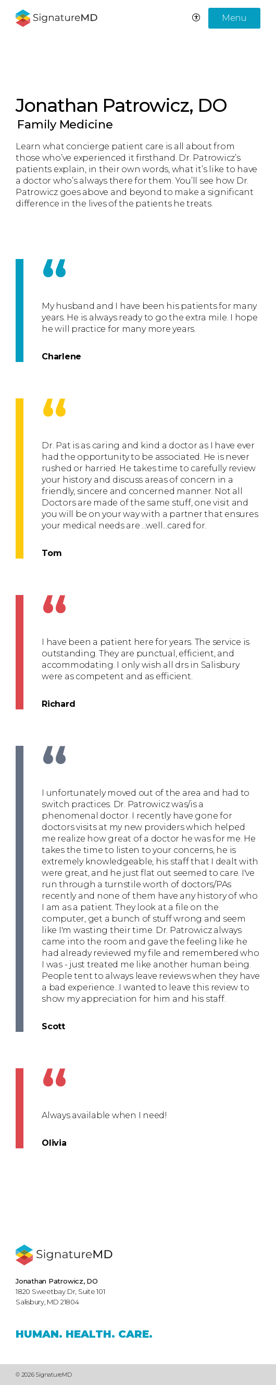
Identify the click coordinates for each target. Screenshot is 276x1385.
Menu (234, 18)
